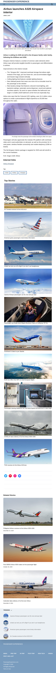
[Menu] (4, 4)
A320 (6, 172)
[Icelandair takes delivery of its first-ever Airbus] (28, 584)
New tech (41, 653)
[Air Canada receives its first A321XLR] (5, 636)
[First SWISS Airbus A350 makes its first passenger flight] (28, 548)
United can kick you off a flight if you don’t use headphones (21, 266)
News (5, 653)
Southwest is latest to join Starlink (14, 351)
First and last (8, 656)
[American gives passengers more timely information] (5, 629)
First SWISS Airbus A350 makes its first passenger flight (20, 564)
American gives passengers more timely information (19, 238)
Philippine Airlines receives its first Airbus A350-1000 (18, 528)
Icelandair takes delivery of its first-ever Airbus (17, 601)
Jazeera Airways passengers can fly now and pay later (20, 294)
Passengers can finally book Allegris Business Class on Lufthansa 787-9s (26, 323)
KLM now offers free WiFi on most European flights (19, 380)
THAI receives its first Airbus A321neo (15, 465)
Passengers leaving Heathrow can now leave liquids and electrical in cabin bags (28, 408)
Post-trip (31, 653)
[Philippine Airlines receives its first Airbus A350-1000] (28, 512)
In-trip (22, 653)
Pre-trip (13, 653)
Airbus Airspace (8, 164)
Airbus (14, 172)
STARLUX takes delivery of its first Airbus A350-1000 (19, 436)
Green (50, 653)
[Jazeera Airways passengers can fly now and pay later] (5, 616)
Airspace (22, 172)
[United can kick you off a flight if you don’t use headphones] (5, 622)
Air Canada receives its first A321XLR (15, 209)
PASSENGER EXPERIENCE (16, 1)
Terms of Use (7, 669)
